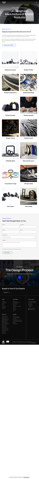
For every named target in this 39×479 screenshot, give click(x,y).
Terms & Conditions (27, 341)
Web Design (31, 342)
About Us (3, 301)
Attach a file (4, 235)
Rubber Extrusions (5, 316)
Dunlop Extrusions (16, 316)
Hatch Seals (4, 333)
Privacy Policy (26, 477)
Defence (14, 304)
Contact (3, 308)
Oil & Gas (14, 309)
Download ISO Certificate (22, 342)
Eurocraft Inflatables (16, 317)
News (3, 304)
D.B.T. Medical (15, 323)
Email (3, 229)
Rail (13, 310)
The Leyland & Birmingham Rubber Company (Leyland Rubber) (17, 321)
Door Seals (4, 332)
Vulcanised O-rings (5, 329)
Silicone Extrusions (5, 328)
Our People (4, 307)
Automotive (15, 301)
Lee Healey (15, 318)
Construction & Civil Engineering (16, 303)
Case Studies (4, 302)
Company (22, 224)
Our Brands (4, 306)
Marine (14, 308)
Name (3, 224)
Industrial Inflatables (5, 323)
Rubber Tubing (4, 324)
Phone (21, 229)
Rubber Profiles (4, 317)
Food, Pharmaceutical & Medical (17, 307)
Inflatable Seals (4, 327)
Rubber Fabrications (5, 318)
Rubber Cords (4, 326)
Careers (3, 303)
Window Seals (4, 330)
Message (4, 240)
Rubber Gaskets (4, 322)
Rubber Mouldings (5, 320)
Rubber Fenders (4, 321)
